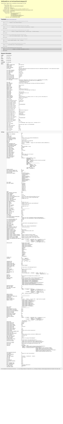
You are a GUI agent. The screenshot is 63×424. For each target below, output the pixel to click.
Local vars (5, 29)
